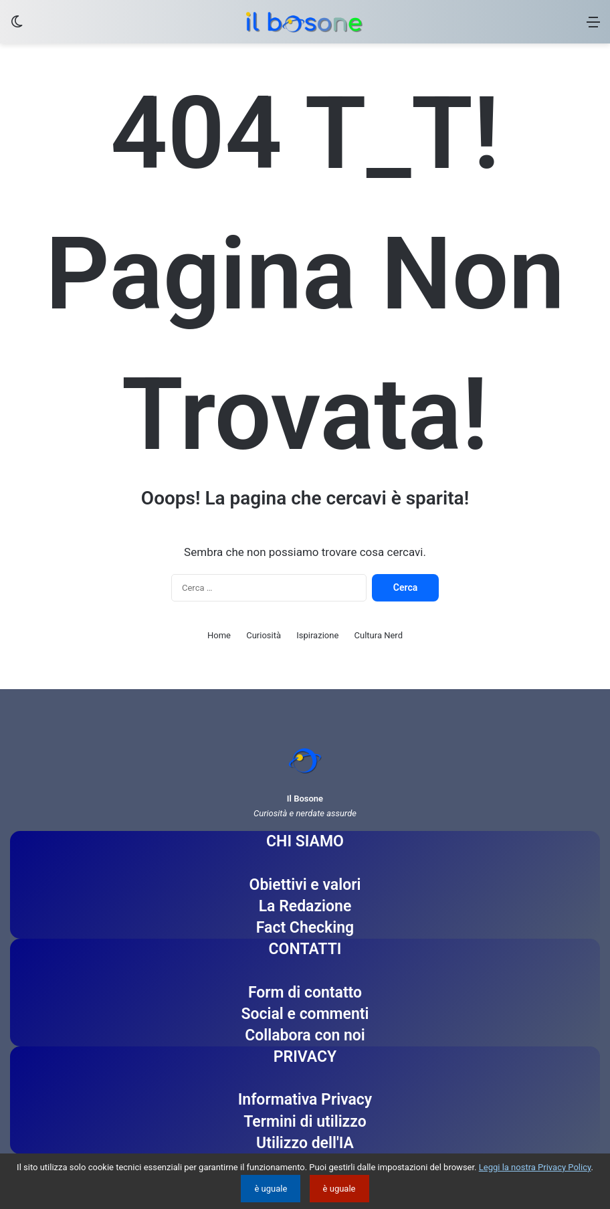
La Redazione (305, 906)
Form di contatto (305, 993)
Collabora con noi (305, 1035)
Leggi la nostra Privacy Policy (535, 1167)
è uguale (270, 1189)
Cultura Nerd (378, 635)
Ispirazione (317, 635)
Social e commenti (305, 1014)
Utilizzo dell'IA (305, 1143)
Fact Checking (305, 928)
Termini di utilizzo (304, 1122)
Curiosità (263, 635)
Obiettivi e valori (305, 885)
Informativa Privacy (305, 1100)
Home (219, 635)
